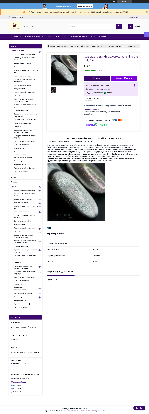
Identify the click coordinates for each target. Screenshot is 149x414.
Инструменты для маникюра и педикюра (25, 137)
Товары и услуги (32, 36)
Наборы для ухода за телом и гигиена (25, 59)
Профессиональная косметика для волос (25, 81)
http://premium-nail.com (21, 378)
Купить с (124, 78)
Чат (139, 408)
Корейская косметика (22, 76)
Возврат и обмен (99, 36)
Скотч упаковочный (21, 171)
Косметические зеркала (22, 123)
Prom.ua (84, 409)
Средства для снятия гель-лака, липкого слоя (24, 100)
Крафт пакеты (19, 148)
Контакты (60, 36)
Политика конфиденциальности (95, 411)
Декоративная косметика (23, 63)
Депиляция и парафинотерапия (20, 153)
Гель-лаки (58, 46)
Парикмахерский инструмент (24, 92)
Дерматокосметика (21, 67)
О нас (49, 36)
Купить (96, 78)
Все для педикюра (21, 110)
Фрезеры (17, 126)
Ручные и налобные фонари (24, 168)
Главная (14, 36)
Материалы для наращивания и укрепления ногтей (25, 106)
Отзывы (14, 182)
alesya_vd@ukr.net (19, 382)
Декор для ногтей (20, 164)
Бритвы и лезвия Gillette (22, 85)
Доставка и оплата (78, 36)
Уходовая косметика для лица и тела (26, 71)
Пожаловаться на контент (75, 411)
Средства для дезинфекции (24, 141)
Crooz (65, 46)
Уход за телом (19, 88)
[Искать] (119, 26)
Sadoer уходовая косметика (24, 54)
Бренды (14, 187)
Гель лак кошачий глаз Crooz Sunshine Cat (86, 46)
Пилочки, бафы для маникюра (25, 119)
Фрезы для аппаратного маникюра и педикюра (23, 131)
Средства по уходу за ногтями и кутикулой (25, 115)
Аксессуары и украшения (23, 157)
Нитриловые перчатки (22, 145)
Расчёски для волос (21, 161)
